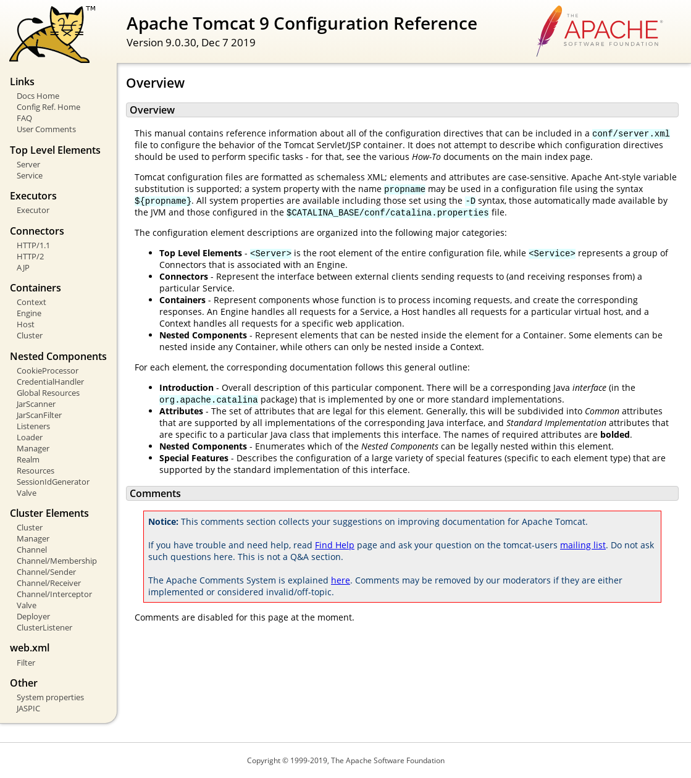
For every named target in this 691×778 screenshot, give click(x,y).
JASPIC (28, 708)
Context (31, 301)
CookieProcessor (47, 370)
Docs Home (38, 95)
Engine (29, 313)
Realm (28, 459)
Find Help (334, 545)
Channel (32, 549)
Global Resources (48, 392)
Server (28, 164)
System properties (50, 697)
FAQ (24, 117)
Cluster (30, 335)
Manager (33, 448)
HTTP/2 (30, 256)
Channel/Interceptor (54, 594)
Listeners (33, 426)
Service (30, 175)
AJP (23, 267)
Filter (26, 662)
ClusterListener (44, 627)
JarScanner (36, 403)
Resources (35, 470)
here (340, 580)
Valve (26, 492)
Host (26, 324)
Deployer (33, 616)
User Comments (46, 129)
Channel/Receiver (49, 582)
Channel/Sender (46, 571)
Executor (33, 209)
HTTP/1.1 (33, 245)
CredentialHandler (50, 381)
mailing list (583, 545)
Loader (30, 437)
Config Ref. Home (48, 106)
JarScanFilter (39, 414)
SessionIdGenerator (53, 481)
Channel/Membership (57, 560)
